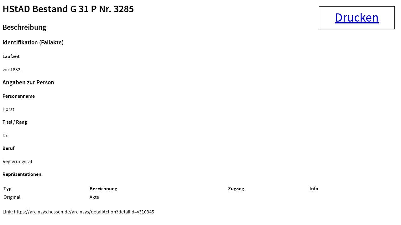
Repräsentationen (22, 174)
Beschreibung (24, 27)
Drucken (357, 18)
